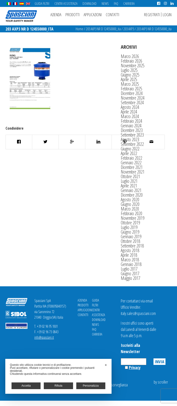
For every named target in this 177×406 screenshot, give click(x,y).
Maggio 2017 (130, 278)
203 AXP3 (129, 28)
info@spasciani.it (44, 337)
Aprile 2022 (129, 153)
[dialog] (58, 376)
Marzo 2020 (130, 209)
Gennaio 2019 (131, 236)
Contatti (112, 14)
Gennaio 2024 (131, 125)
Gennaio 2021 (131, 190)
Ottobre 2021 (130, 176)
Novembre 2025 (133, 65)
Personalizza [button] (91, 385)
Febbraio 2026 (131, 61)
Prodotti (72, 14)
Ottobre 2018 (130, 241)
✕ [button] (106, 365)
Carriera (129, 3)
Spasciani (21, 16)
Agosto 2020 (130, 199)
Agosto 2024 (130, 107)
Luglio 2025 (129, 70)
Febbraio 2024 (131, 121)
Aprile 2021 (129, 186)
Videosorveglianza (115, 385)
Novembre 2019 (133, 218)
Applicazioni (93, 14)
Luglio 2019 (129, 227)
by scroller (161, 382)
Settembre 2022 (132, 144)
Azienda (55, 14)
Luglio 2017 (129, 269)
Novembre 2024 (133, 98)
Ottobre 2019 (130, 223)
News (105, 3)
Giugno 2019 (130, 232)
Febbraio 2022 (131, 158)
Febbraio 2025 (131, 88)
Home (79, 28)
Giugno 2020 (130, 204)
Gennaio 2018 (131, 264)
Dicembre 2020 (132, 195)
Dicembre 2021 (132, 167)
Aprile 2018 (129, 255)
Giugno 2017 (130, 273)
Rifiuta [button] (58, 385)
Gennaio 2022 (131, 162)
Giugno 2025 (130, 75)
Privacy (135, 367)
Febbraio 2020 (131, 213)
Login (167, 14)
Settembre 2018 (132, 246)
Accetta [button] (26, 385)
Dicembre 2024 (132, 93)
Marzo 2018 (130, 259)
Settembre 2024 (132, 102)
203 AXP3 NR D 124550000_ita (103, 28)
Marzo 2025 (130, 84)
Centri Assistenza (65, 3)
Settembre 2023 (132, 135)
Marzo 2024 (130, 116)
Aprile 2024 (129, 112)
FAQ (116, 3)
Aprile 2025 (129, 79)
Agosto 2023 (130, 139)
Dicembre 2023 (132, 130)
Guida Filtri (42, 3)
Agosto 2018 (130, 250)
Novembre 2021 (133, 172)
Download (90, 3)
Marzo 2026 (130, 56)
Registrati (152, 14)
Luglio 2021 (129, 181)
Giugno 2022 (130, 149)
